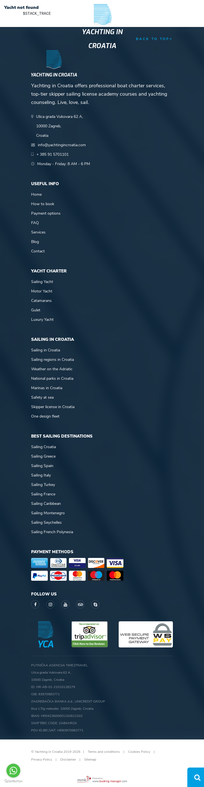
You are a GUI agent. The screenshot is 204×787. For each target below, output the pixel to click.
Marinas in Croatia (46, 388)
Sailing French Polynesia (52, 532)
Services (38, 232)
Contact (38, 251)
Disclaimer (68, 759)
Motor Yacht (41, 291)
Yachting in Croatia (102, 39)
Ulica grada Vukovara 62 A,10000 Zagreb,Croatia (59, 126)
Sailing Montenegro (48, 513)
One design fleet (45, 416)
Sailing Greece (43, 456)
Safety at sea (42, 397)
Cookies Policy (139, 751)
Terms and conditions (104, 751)
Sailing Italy (41, 475)
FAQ (35, 222)
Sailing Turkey (43, 484)
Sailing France (43, 494)
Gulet (35, 310)
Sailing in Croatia (45, 350)
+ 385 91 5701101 (52, 154)
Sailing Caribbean (46, 503)
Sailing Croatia (43, 447)
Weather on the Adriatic (52, 369)
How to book (42, 204)
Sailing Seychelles (46, 522)
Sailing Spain (42, 465)
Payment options (46, 213)
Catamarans (41, 300)
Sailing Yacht (42, 281)
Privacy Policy (41, 759)
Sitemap (90, 759)
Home (36, 194)
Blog (35, 241)
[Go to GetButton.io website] (13, 781)
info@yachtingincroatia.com (62, 145)
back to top (154, 39)
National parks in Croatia (52, 378)
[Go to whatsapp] (13, 771)
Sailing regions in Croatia (52, 359)
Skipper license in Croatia (52, 406)
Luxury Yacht (42, 319)
